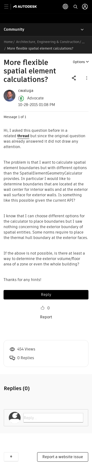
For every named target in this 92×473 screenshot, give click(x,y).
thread (23, 136)
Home (8, 41)
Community (14, 29)
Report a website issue (62, 457)
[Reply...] (53, 417)
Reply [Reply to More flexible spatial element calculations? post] (46, 294)
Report (46, 317)
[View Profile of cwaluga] (25, 91)
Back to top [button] (11, 456)
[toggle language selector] (65, 7)
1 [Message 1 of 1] (19, 117)
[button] (86, 77)
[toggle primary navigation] (8, 7)
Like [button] (42, 308)
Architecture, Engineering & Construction (47, 41)
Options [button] (79, 62)
